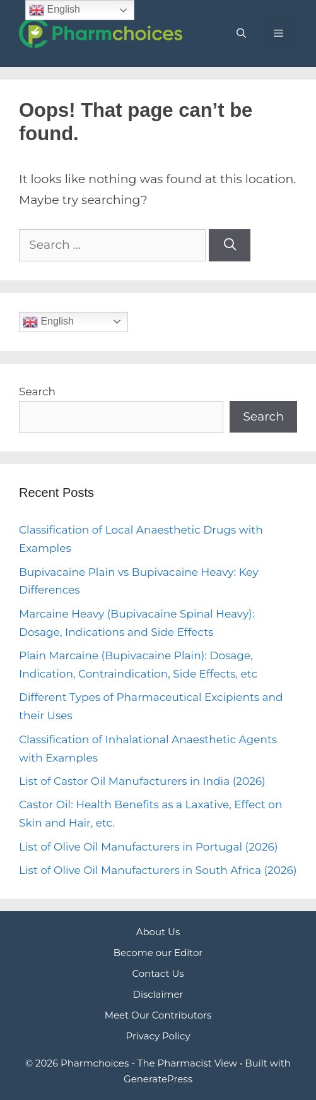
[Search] (229, 245)
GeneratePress (158, 1079)
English (48, 322)
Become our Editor (158, 953)
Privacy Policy (158, 1036)
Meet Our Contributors (158, 1015)
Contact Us (158, 973)
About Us (158, 932)
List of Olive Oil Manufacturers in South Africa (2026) (157, 870)
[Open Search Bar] (240, 33)
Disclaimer (158, 994)
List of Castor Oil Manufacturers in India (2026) (142, 781)
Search (37, 391)
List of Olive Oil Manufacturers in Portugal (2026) (148, 846)
